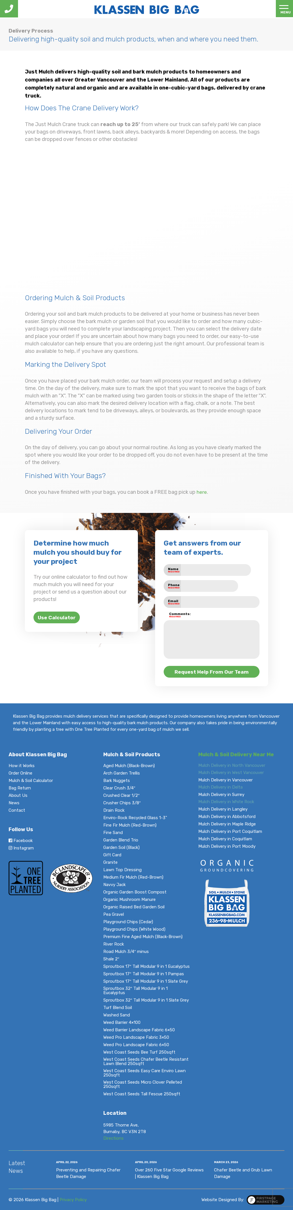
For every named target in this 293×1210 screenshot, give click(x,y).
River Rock (113, 944)
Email (174, 602)
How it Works (22, 766)
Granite (110, 862)
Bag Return (20, 788)
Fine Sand (113, 833)
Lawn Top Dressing (122, 870)
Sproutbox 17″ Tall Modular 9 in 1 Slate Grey (145, 981)
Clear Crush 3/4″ (119, 788)
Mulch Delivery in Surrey (221, 795)
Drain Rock (113, 810)
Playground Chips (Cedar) (128, 922)
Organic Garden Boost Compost (135, 892)
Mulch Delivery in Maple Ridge (227, 824)
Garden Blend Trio (120, 840)
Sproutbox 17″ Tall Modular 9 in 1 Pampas (143, 974)
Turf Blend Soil (117, 1008)
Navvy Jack (114, 885)
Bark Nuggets (116, 781)
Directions (113, 1138)
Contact (17, 810)
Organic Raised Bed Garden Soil (134, 907)
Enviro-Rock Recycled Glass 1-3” (135, 818)
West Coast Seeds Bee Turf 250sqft (139, 1052)
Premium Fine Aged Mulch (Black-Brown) (143, 937)
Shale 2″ (111, 959)
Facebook (21, 840)
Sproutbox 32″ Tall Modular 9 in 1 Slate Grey (146, 1000)
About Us (18, 795)
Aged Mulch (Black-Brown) (129, 766)
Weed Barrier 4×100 (121, 1022)
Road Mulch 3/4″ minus (126, 952)
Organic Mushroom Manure (129, 899)
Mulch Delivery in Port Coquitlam (230, 831)
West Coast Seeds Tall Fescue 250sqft (141, 1094)
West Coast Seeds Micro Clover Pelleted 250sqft (142, 1084)
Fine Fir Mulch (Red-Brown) (130, 825)
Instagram (21, 847)
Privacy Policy (73, 1199)
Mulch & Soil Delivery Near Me (236, 754)
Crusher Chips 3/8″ (121, 803)
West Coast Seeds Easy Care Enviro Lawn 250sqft (144, 1073)
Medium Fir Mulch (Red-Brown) (133, 877)
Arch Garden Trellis (121, 773)
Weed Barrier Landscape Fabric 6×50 (139, 1030)
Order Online (20, 773)
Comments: (175, 615)
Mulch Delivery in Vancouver (225, 780)
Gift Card (112, 855)
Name (174, 570)
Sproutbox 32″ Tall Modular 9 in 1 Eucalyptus (135, 990)
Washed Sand (116, 1015)
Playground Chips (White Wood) (134, 929)
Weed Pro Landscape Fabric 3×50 (136, 1037)
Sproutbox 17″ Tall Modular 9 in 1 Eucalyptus (146, 966)
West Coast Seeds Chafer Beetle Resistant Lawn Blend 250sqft (146, 1061)
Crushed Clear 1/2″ (121, 795)
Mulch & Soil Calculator (31, 781)
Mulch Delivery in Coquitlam (225, 839)
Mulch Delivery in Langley (223, 809)
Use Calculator (57, 617)
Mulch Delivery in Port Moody (227, 846)
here (202, 492)
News (14, 803)
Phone (174, 586)
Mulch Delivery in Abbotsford (227, 817)
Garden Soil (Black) (121, 847)
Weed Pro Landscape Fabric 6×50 (136, 1045)
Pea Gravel (113, 914)
